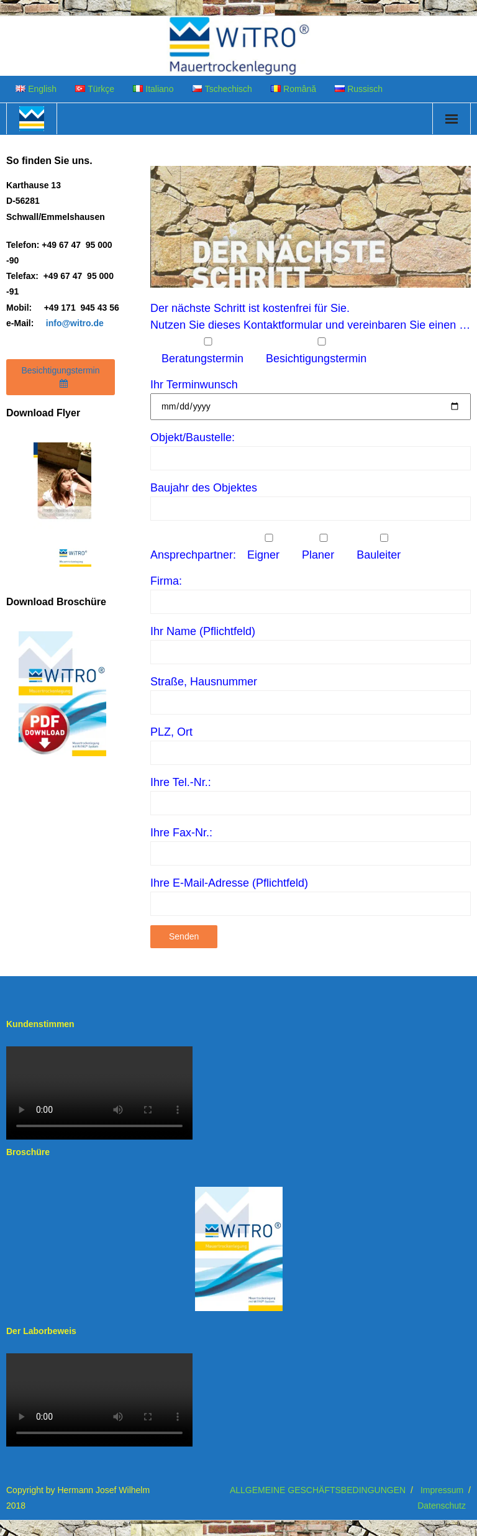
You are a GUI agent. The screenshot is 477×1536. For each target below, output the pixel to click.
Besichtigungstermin (60, 376)
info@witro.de (75, 323)
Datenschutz (441, 1506)
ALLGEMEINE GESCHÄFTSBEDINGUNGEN (318, 1490)
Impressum (441, 1490)
